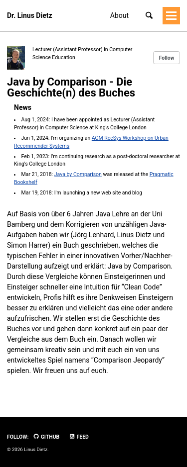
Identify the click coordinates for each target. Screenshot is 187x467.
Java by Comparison (78, 174)
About (119, 15)
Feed (79, 437)
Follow (167, 58)
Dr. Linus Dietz (29, 15)
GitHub (46, 437)
